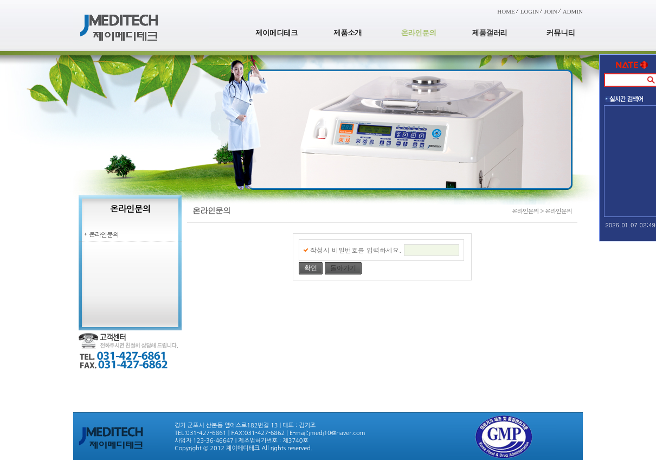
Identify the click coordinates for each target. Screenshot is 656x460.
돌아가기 (343, 268)
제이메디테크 (276, 32)
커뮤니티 (560, 32)
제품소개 (347, 32)
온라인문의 (418, 32)
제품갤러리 (489, 32)
